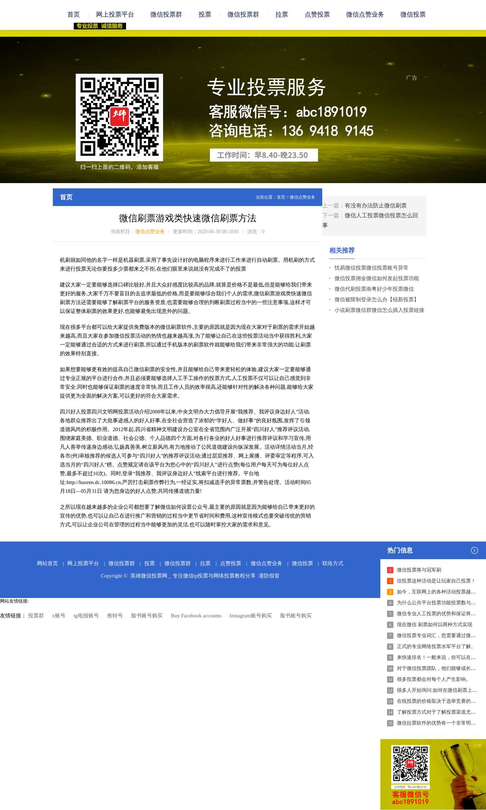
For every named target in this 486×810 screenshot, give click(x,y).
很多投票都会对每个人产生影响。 (434, 679)
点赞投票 (317, 14)
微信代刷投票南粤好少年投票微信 (374, 289)
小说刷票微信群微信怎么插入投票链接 (379, 310)
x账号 (59, 616)
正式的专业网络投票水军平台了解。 (436, 646)
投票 (205, 14)
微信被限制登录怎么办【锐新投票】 (377, 300)
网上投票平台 (115, 14)
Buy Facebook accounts (196, 616)
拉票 (281, 14)
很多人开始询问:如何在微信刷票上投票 (439, 690)
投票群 (36, 616)
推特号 (115, 616)
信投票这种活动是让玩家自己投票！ (436, 581)
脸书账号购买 (147, 616)
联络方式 (332, 564)
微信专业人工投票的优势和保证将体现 (439, 614)
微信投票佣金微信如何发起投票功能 (377, 279)
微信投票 (413, 14)
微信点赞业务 (365, 14)
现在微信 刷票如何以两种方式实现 (434, 625)
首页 (73, 14)
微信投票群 (166, 14)
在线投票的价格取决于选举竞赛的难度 (439, 701)
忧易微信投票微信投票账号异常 (372, 268)
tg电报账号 (86, 616)
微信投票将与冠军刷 (419, 570)
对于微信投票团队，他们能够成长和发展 (441, 668)
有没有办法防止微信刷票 (376, 206)
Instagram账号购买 (251, 616)
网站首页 (47, 564)
